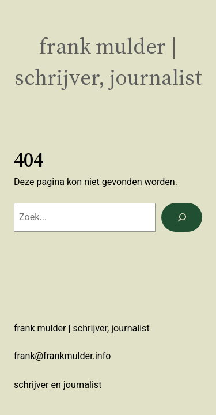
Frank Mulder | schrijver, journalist (108, 61)
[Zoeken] (181, 217)
